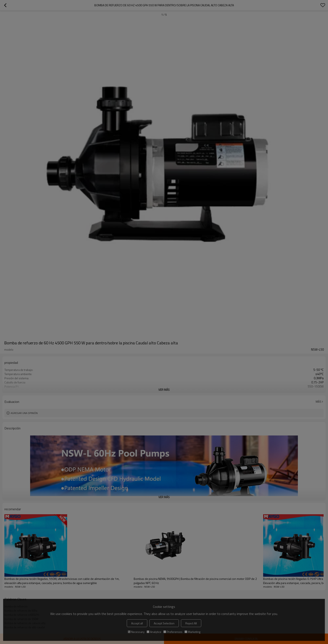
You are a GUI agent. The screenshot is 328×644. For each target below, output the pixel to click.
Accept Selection (164, 623)
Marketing (192, 632)
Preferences (172, 632)
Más (318, 402)
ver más (164, 389)
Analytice (154, 632)
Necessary (136, 632)
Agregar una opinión (24, 413)
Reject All (191, 623)
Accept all (137, 623)
